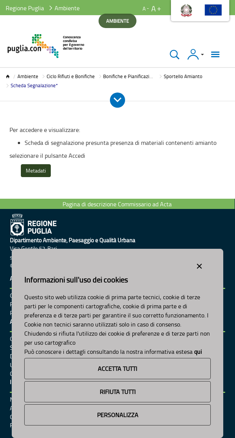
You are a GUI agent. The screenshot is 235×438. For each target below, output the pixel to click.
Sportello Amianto (183, 76)
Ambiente (27, 76)
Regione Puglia (25, 8)
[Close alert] (199, 264)
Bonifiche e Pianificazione (130, 76)
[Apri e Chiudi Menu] (117, 100)
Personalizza (117, 415)
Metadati (36, 170)
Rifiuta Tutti (118, 392)
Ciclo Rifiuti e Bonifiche (71, 76)
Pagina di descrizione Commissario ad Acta (117, 204)
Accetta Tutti (117, 368)
